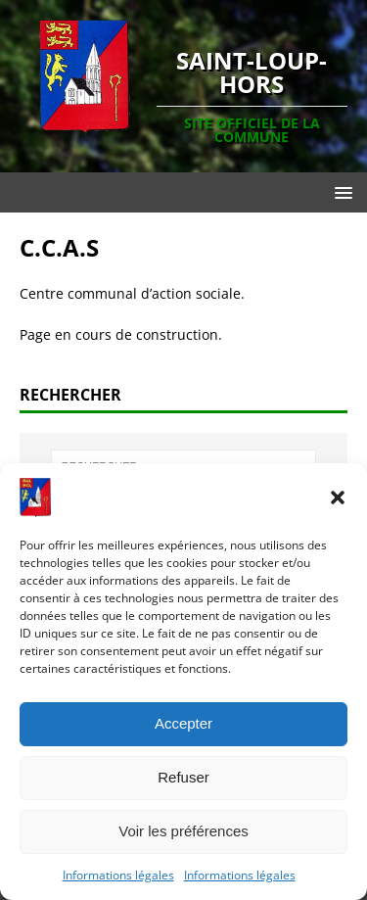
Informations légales (118, 875)
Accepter (183, 723)
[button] (337, 497)
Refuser (183, 777)
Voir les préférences (183, 831)
